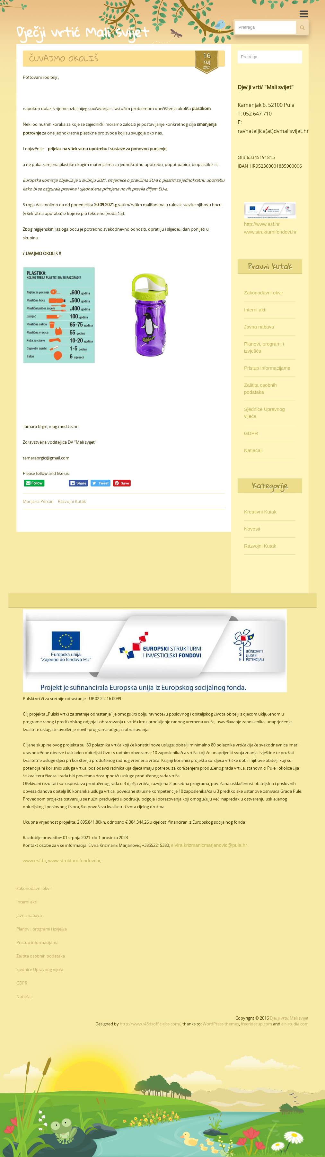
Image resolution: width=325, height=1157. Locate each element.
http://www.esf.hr (262, 224)
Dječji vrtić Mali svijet (289, 1018)
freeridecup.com (256, 1024)
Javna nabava (259, 326)
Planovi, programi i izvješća (264, 347)
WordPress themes (221, 1024)
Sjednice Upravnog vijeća (264, 412)
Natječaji (253, 450)
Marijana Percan (38, 501)
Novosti (252, 529)
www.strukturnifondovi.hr (270, 232)
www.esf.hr (34, 860)
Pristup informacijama (267, 368)
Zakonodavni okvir (263, 292)
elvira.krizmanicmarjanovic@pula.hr (209, 845)
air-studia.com (295, 1024)
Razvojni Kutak (72, 501)
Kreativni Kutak (260, 511)
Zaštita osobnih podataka (260, 388)
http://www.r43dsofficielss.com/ (150, 1024)
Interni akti (255, 309)
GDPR (251, 433)
